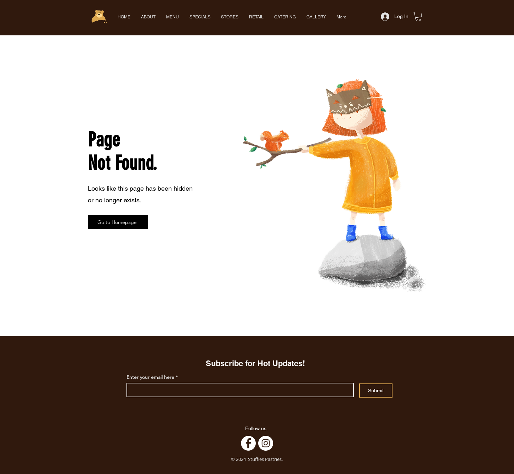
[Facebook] (248, 443)
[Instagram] (265, 443)
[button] (172, 17)
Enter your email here (150, 377)
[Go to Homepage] (118, 222)
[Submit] (375, 390)
